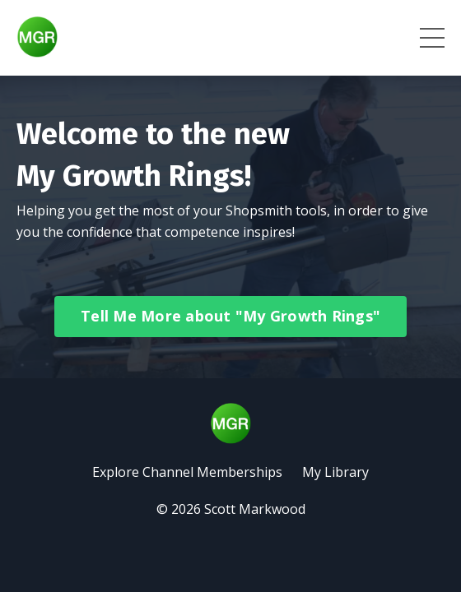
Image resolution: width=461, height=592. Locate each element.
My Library (335, 472)
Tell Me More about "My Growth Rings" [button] (230, 316)
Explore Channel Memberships (187, 472)
